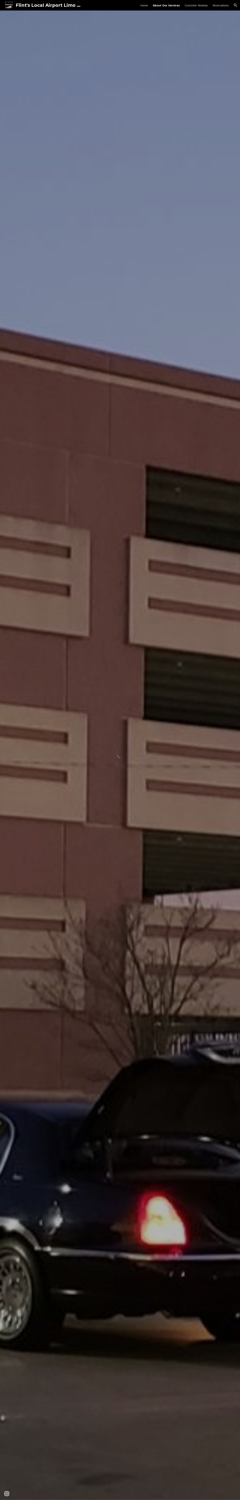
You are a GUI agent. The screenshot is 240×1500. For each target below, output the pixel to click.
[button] (235, 5)
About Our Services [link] (166, 5)
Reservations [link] (221, 5)
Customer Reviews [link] (196, 5)
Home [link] (144, 5)
